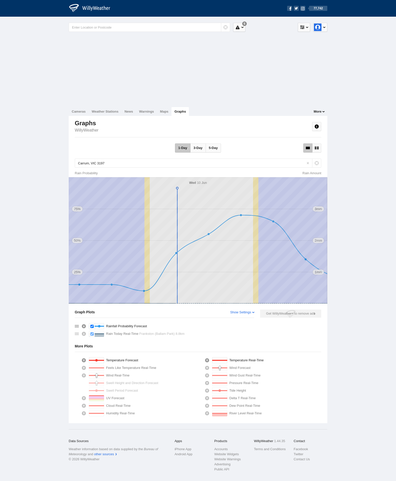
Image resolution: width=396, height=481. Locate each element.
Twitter (298, 454)
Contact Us (302, 459)
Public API (221, 469)
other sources (104, 454)
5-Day (213, 148)
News (129, 111)
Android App (183, 454)
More (317, 111)
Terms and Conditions (270, 449)
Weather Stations (105, 111)
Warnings (146, 111)
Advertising (222, 464)
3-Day (197, 148)
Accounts (221, 449)
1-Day (182, 148)
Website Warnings (227, 459)
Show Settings (240, 312)
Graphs (180, 111)
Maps (164, 111)
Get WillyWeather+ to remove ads (290, 313)
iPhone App (183, 449)
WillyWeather (86, 130)
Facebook (301, 449)
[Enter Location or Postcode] (149, 27)
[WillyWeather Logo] (92, 8)
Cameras (79, 111)
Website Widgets (226, 454)
